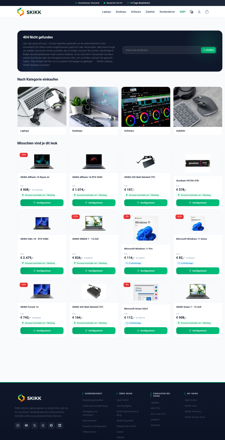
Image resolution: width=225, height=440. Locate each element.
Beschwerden (90, 420)
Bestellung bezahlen (93, 400)
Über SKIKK (123, 400)
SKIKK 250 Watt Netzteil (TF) (139, 177)
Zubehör (150, 11)
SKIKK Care (191, 406)
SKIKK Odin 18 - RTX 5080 (34, 238)
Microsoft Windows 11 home (191, 238)
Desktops (121, 11)
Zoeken (208, 50)
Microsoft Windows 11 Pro (138, 248)
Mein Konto (191, 400)
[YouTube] (26, 425)
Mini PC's (155, 408)
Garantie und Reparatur (95, 426)
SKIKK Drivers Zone (195, 417)
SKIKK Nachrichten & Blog (127, 413)
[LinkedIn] (59, 425)
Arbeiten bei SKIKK (126, 426)
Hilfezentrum (89, 432)
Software (136, 11)
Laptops (106, 11)
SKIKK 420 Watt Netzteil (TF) (87, 306)
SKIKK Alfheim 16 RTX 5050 (87, 177)
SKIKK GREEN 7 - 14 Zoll (85, 238)
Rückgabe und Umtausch (90, 413)
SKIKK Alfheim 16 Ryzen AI (34, 177)
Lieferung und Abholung (95, 406)
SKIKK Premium (193, 411)
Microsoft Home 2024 (136, 308)
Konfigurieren (42, 203)
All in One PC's (158, 414)
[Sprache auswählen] (191, 11)
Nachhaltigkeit (124, 406)
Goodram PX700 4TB (187, 180)
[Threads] (43, 425)
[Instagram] (18, 425)
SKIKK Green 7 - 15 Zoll (188, 306)
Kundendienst (167, 11)
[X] (34, 425)
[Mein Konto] (199, 11)
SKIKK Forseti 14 (29, 306)
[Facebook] (51, 425)
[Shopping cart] (206, 11)
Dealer (120, 432)
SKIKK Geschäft (125, 420)
